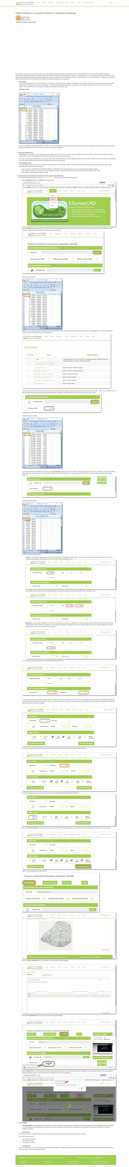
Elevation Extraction (74, 1161)
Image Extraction (73, 1163)
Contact (79, 2)
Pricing (72, 2)
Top (114, 1158)
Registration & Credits (62, 2)
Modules (51, 2)
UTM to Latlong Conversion (100, 1163)
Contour (23, 1161)
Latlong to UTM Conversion (100, 1161)
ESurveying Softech (89, 2)
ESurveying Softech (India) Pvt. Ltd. (52, 1158)
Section (47, 1163)
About (44, 2)
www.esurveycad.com (48, 177)
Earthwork (23, 1163)
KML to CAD (48, 1161)
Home (38, 2)
